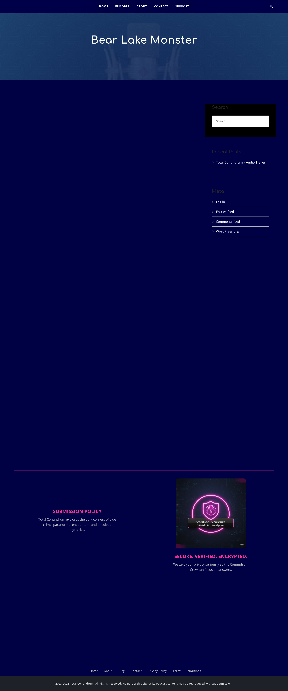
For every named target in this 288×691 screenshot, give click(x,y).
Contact (161, 6)
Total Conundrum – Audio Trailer (240, 162)
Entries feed (225, 212)
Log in (220, 202)
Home (103, 6)
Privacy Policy (157, 671)
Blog (122, 671)
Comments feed (228, 221)
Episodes (122, 6)
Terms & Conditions (187, 671)
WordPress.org (227, 231)
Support (182, 6)
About (142, 6)
